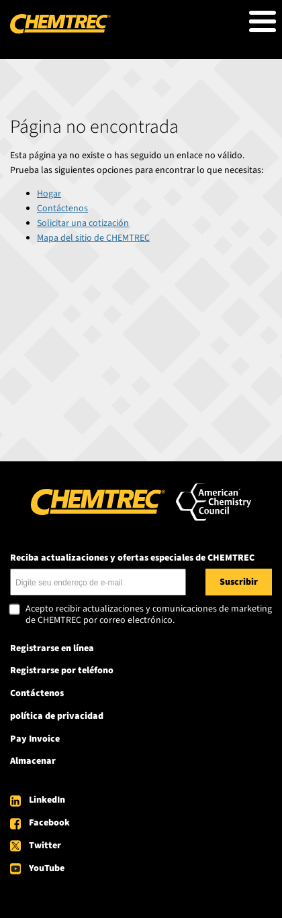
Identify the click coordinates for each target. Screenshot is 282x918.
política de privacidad (56, 716)
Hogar (49, 193)
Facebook (49, 822)
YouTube (46, 868)
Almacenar (33, 761)
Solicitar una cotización (83, 223)
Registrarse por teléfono (61, 670)
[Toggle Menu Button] (262, 21)
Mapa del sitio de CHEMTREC (93, 238)
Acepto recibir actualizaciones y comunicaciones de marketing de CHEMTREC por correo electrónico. (149, 615)
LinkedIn (47, 800)
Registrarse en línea (52, 648)
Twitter (45, 845)
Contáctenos (62, 208)
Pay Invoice (35, 739)
